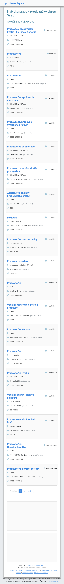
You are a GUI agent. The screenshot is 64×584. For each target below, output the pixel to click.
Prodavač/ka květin (18, 372)
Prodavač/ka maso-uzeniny (22, 239)
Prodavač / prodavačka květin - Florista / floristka (21, 30)
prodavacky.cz (14, 3)
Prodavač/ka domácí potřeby (23, 468)
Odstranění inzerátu (41, 573)
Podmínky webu (46, 570)
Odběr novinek (27, 573)
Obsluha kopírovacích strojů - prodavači (23, 306)
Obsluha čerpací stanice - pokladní (21, 396)
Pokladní (12, 217)
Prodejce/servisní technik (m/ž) (21, 421)
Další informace (52, 581)
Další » (30, 491)
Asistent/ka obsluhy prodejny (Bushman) (18, 194)
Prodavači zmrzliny (17, 261)
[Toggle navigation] (56, 3)
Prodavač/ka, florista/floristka (16, 445)
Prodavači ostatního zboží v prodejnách (22, 170)
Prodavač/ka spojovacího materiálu (21, 99)
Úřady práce (40, 565)
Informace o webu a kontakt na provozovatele (23, 570)
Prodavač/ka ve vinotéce (21, 146)
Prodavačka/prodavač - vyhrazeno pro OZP (20, 123)
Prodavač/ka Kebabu (18, 329)
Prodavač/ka (14, 53)
